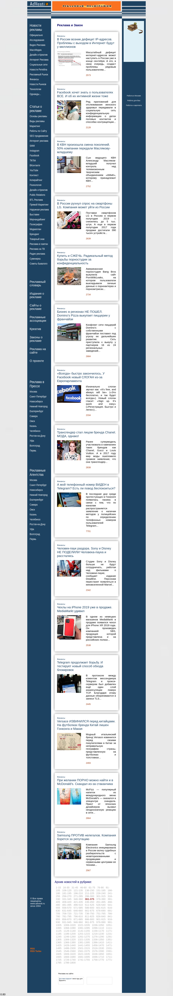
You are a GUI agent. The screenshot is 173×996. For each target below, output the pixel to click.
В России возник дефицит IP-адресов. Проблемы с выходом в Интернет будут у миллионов (85, 43)
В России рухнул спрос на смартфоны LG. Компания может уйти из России (84, 205)
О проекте (37, 360)
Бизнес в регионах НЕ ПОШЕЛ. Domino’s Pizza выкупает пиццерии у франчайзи (83, 315)
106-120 (66, 890)
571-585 (78, 907)
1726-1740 (70, 959)
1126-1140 (70, 930)
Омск (32, 421)
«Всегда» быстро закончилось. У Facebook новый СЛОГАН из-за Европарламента (81, 377)
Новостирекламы (36, 27)
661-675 (89, 910)
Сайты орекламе (36, 307)
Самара (34, 416)
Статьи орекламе (36, 108)
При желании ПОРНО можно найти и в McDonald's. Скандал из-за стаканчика (85, 782)
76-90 (100, 887)
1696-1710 (98, 956)
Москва (33, 391)
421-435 (78, 902)
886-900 (89, 919)
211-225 (89, 893)
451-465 (100, 902)
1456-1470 (98, 945)
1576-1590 (98, 951)
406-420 (66, 902)
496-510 (78, 904)
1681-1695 (84, 956)
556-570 (66, 907)
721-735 (78, 913)
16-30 (66, 887)
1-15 (58, 887)
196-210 (78, 893)
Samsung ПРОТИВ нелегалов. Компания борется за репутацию (86, 837)
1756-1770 (98, 959)
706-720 (66, 913)
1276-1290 (98, 936)
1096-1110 (98, 928)
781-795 (66, 916)
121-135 (78, 890)
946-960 (78, 922)
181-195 (66, 893)
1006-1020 (70, 925)
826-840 (100, 916)
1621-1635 (84, 954)
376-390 (100, 899)
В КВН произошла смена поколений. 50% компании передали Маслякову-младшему (84, 148)
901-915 (100, 919)
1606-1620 (70, 954)
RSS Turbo (35, 951)
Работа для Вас (133, 100)
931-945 (66, 922)
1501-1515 (84, 948)
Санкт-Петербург (38, 396)
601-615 (100, 907)
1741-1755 (84, 959)
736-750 (89, 913)
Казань (33, 426)
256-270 (66, 896)
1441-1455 (84, 945)
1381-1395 (84, 942)
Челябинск (35, 430)
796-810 (78, 916)
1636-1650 (98, 954)
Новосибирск (36, 401)
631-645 (66, 910)
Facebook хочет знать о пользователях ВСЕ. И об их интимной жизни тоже (85, 94)
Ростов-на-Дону (37, 435)
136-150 (89, 890)
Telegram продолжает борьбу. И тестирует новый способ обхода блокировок (80, 666)
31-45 (75, 887)
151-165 (100, 890)
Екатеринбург (36, 411)
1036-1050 (98, 925)
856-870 (66, 919)
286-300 (89, 896)
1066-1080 (70, 928)
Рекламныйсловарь (38, 283)
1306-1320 (70, 939)
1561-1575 (84, 951)
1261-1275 (84, 936)
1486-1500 (70, 948)
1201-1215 (84, 933)
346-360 (78, 899)
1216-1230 (98, 933)
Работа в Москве (134, 96)
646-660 (78, 910)
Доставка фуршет (65, 979)
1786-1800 (70, 962)
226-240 (100, 893)
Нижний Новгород (39, 406)
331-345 (66, 899)
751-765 (100, 913)
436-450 (89, 902)
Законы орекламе (36, 339)
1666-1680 (70, 956)
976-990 (100, 922)
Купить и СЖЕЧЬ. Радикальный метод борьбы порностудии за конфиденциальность (85, 259)
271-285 (78, 896)
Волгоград (35, 445)
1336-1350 (98, 939)
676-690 (100, 910)
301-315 (100, 896)
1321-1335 (84, 939)
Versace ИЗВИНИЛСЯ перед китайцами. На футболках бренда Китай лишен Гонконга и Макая (86, 725)
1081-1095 (84, 928)
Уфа (32, 440)
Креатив (35, 329)
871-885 (78, 919)
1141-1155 (84, 930)
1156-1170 (98, 930)
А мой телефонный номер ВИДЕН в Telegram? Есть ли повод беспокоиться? (86, 486)
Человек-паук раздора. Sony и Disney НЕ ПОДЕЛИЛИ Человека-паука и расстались (84, 552)
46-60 (83, 887)
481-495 (66, 904)
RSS (32, 948)
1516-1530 (98, 948)
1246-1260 (70, 936)
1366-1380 (70, 942)
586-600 (89, 907)
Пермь (33, 450)
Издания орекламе (37, 295)
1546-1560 (70, 951)
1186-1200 (70, 933)
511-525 (89, 904)
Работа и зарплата (134, 105)
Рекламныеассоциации (38, 318)
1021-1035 (84, 925)
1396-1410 (98, 942)
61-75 (92, 887)
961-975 (89, 922)
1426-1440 (70, 945)
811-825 (89, 916)
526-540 (100, 904)
